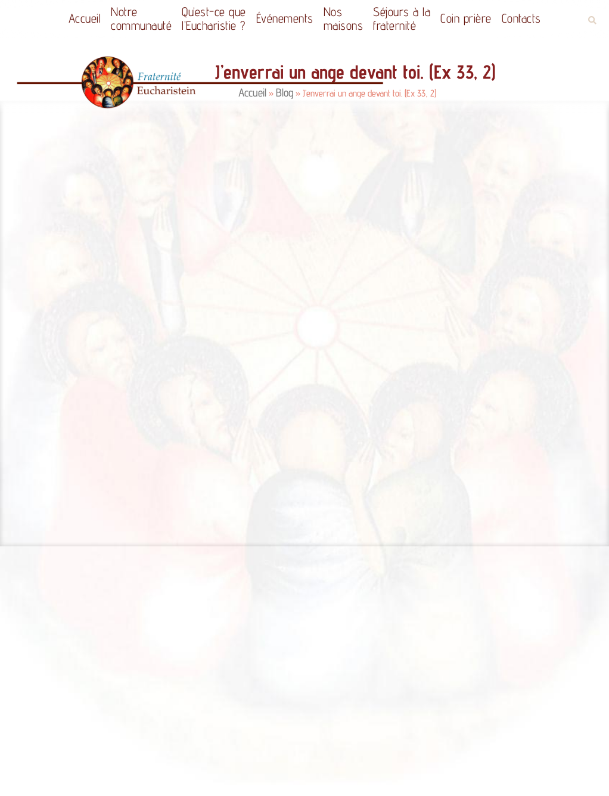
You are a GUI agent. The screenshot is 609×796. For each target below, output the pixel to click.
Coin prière (466, 18)
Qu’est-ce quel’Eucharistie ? (214, 18)
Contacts (521, 18)
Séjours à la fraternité (401, 18)
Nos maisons (343, 18)
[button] (592, 20)
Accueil (85, 18)
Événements (284, 18)
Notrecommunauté (141, 18)
